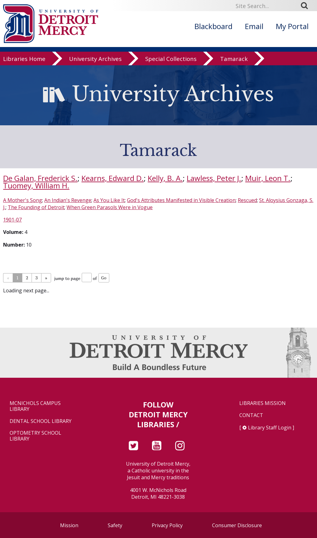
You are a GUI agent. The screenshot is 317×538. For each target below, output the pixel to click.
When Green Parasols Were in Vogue (110, 207)
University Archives (95, 59)
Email (254, 26)
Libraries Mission (262, 403)
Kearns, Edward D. (112, 178)
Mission (69, 525)
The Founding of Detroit (36, 207)
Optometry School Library (35, 436)
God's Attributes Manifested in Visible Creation (181, 200)
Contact (251, 415)
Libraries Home (24, 59)
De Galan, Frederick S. (40, 178)
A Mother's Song (22, 200)
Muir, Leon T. (267, 178)
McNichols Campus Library (35, 406)
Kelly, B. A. (165, 178)
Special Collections (171, 59)
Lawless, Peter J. (214, 178)
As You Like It (109, 200)
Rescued (247, 200)
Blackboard (213, 26)
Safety (115, 525)
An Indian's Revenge (67, 200)
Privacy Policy (167, 525)
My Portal (292, 26)
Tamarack (234, 59)
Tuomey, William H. (36, 185)
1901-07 (12, 219)
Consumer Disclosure (237, 525)
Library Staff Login (269, 427)
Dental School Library (41, 421)
